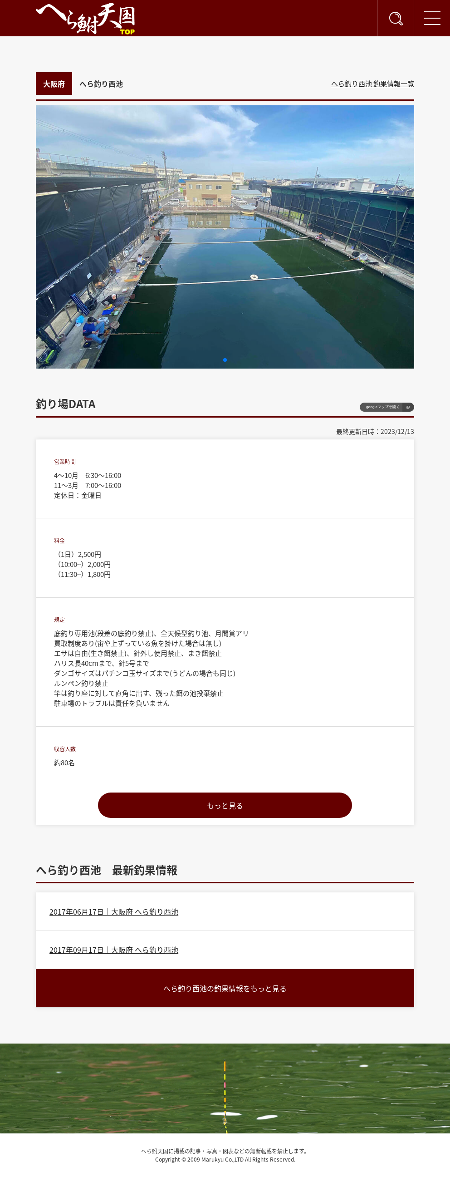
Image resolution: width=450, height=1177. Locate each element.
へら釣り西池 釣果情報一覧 (372, 84)
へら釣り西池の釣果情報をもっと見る (225, 988)
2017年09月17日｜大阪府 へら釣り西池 (113, 949)
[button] (225, 360)
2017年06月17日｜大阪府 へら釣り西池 (113, 911)
